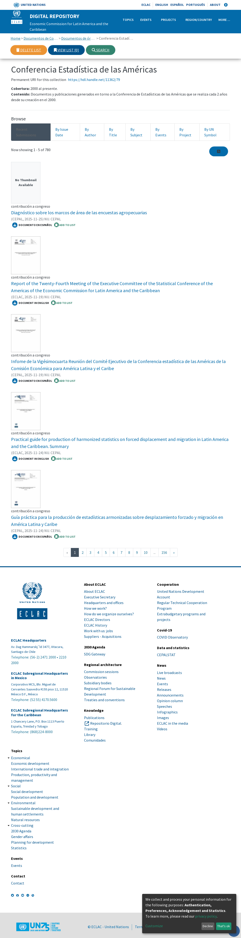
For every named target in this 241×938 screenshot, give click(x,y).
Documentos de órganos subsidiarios (78, 38)
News (161, 678)
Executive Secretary (99, 597)
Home (15, 38)
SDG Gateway (94, 654)
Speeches (164, 706)
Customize (154, 925)
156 (164, 552)
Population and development (34, 797)
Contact (17, 883)
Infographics (167, 712)
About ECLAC (94, 591)
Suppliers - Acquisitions (102, 636)
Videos (162, 729)
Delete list (28, 50)
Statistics (19, 848)
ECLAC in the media (172, 723)
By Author (90, 132)
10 (146, 552)
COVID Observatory (172, 637)
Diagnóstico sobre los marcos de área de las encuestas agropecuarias (79, 212)
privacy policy (206, 916)
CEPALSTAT (166, 654)
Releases (164, 689)
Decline (208, 926)
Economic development (30, 763)
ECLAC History (95, 625)
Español (177, 5)
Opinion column (170, 700)
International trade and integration (40, 769)
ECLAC (145, 5)
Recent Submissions (26, 132)
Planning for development (32, 842)
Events (146, 20)
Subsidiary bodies (98, 683)
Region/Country (198, 20)
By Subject (136, 132)
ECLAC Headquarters (28, 640)
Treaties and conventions (104, 699)
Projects (168, 20)
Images (163, 717)
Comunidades (95, 740)
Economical (20, 757)
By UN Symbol (210, 132)
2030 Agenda (21, 831)
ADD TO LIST (65, 224)
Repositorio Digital (105, 723)
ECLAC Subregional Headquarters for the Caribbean (39, 712)
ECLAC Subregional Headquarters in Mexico (39, 675)
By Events (160, 132)
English (161, 5)
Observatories (95, 677)
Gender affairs (22, 836)
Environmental (23, 802)
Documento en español (32, 225)
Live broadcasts (169, 672)
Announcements (170, 695)
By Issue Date (61, 132)
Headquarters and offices (104, 602)
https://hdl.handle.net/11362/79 (94, 79)
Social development (27, 791)
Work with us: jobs (98, 630)
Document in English (30, 303)
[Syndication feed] (218, 151)
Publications (94, 717)
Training (91, 729)
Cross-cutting (22, 825)
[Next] (174, 552)
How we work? (95, 608)
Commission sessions (101, 671)
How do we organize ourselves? (109, 614)
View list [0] (66, 50)
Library (89, 734)
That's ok (223, 926)
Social (16, 786)
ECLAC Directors (97, 619)
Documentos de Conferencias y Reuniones (41, 38)
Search (100, 50)
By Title (113, 132)
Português (195, 5)
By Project (185, 132)
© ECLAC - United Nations (108, 926)
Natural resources (25, 819)
